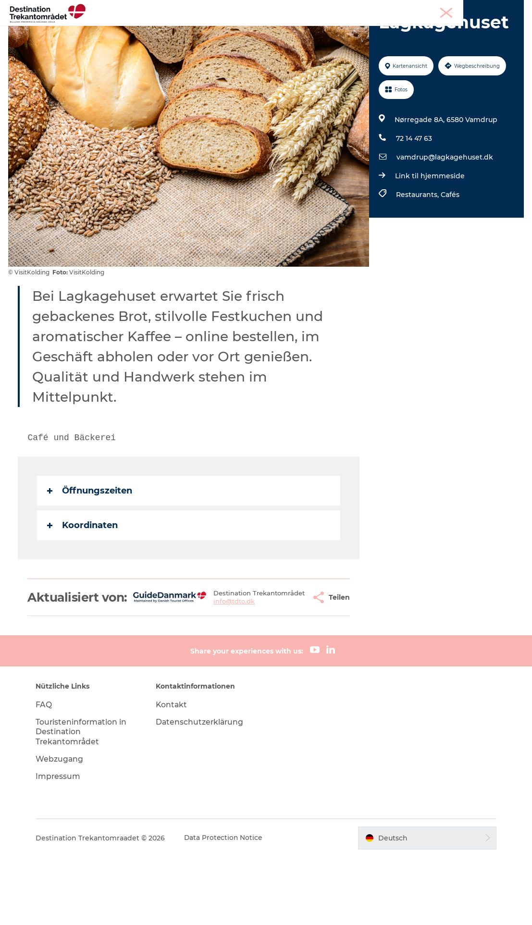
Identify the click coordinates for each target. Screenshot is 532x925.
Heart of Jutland (159, 31)
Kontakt (174, 772)
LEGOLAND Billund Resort (251, 31)
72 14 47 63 (414, 193)
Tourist (434, 9)
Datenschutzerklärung (202, 790)
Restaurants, (418, 249)
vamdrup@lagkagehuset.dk (444, 212)
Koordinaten (84, 580)
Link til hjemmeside (429, 230)
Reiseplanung (377, 31)
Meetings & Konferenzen (487, 9)
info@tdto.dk (216, 667)
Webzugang (63, 827)
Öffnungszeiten (91, 545)
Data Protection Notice (228, 906)
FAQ (47, 772)
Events (325, 31)
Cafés (449, 249)
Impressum (62, 844)
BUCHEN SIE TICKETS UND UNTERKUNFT (266, 41)
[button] (283, 659)
